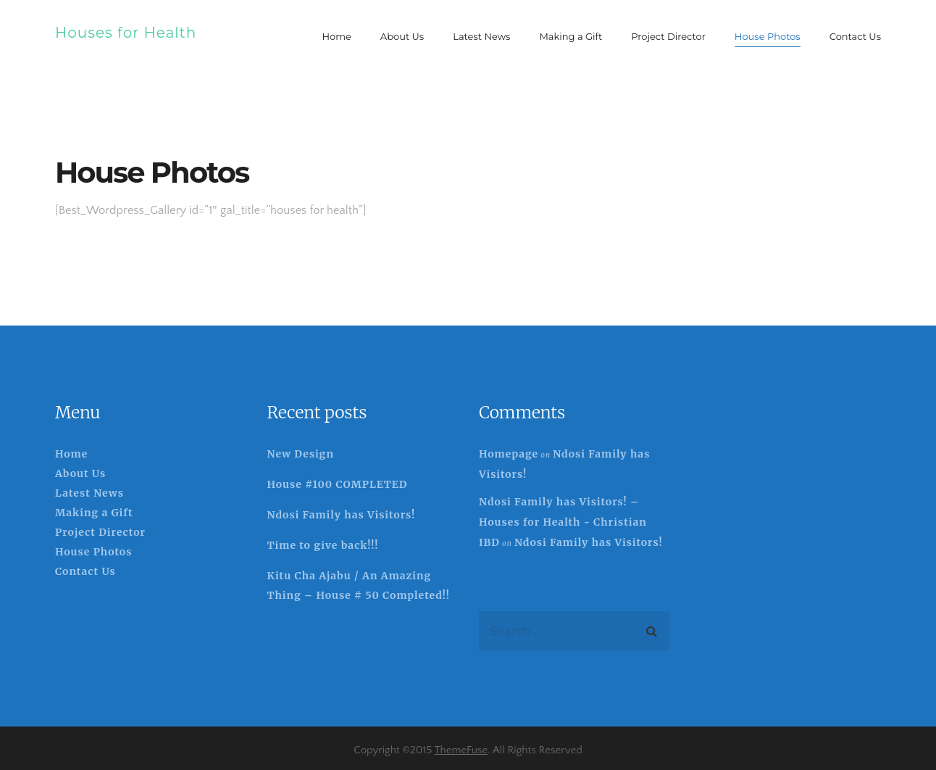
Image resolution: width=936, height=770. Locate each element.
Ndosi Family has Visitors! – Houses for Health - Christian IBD (563, 522)
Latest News (89, 493)
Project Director (100, 532)
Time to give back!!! (323, 545)
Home (71, 453)
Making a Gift (94, 512)
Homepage (508, 453)
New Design (301, 453)
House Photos (93, 551)
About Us (80, 473)
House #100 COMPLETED (337, 484)
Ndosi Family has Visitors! (341, 514)
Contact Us (85, 571)
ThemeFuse (461, 750)
